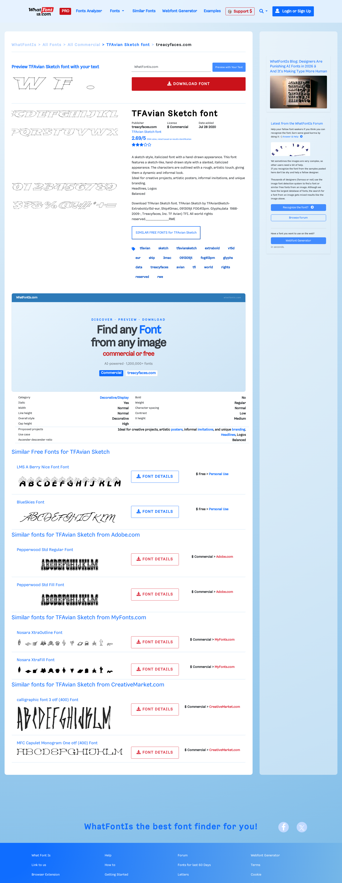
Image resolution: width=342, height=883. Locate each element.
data (138, 267)
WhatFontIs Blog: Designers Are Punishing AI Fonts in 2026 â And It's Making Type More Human (298, 66)
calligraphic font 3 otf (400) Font (47, 700)
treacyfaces (159, 267)
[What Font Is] (41, 11)
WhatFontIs (24, 45)
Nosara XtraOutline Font (39, 633)
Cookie (256, 874)
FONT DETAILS (155, 476)
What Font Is (41, 855)
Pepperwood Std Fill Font (40, 585)
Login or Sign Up (293, 11)
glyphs (228, 258)
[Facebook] (283, 827)
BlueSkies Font (30, 502)
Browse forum (298, 217)
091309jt (186, 258)
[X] (302, 827)
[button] (263, 11)
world (208, 267)
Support (240, 11)
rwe (160, 277)
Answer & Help (293, 136)
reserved (142, 277)
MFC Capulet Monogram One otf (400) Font (57, 743)
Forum (183, 855)
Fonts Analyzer (89, 11)
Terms (255, 865)
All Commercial (84, 45)
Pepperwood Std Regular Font (45, 550)
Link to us (39, 865)
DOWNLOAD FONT (188, 83)
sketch (163, 248)
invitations (205, 429)
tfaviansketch (186, 248)
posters (177, 429)
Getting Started (116, 874)
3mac (167, 258)
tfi (194, 267)
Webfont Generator (179, 11)
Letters (183, 874)
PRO (65, 11)
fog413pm (208, 258)
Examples (212, 11)
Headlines (228, 435)
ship (152, 258)
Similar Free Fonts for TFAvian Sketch (61, 452)
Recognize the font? (298, 207)
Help (108, 855)
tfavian (145, 248)
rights (225, 267)
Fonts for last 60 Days (194, 865)
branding (238, 429)
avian (180, 267)
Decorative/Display (114, 398)
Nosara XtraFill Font (36, 660)
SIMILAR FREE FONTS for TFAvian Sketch (166, 232)
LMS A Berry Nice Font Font (43, 467)
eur (137, 258)
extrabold (212, 248)
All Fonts (52, 45)
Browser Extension (46, 874)
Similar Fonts (144, 11)
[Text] (171, 67)
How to (110, 865)
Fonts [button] (115, 11)
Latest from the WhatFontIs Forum (297, 123)
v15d (231, 248)
